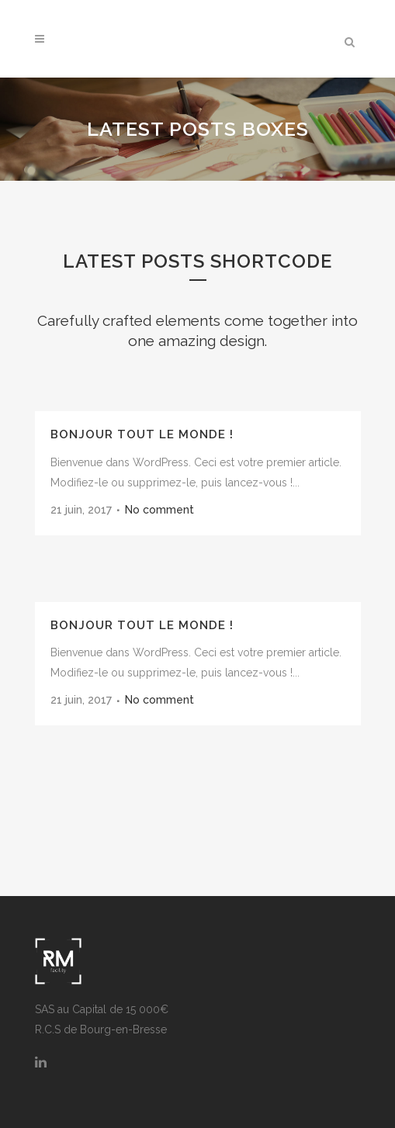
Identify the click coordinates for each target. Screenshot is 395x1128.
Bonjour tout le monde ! (142, 434)
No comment (159, 509)
